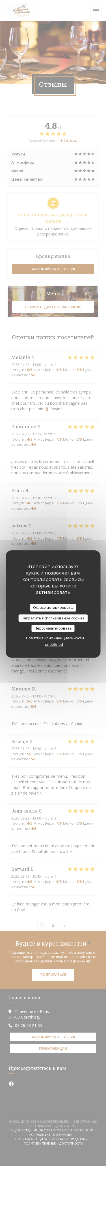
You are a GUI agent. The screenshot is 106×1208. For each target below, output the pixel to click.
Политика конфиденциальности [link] (55, 637)
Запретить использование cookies (53, 618)
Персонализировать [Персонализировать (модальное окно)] (53, 628)
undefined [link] (54, 644)
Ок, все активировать (53, 607)
